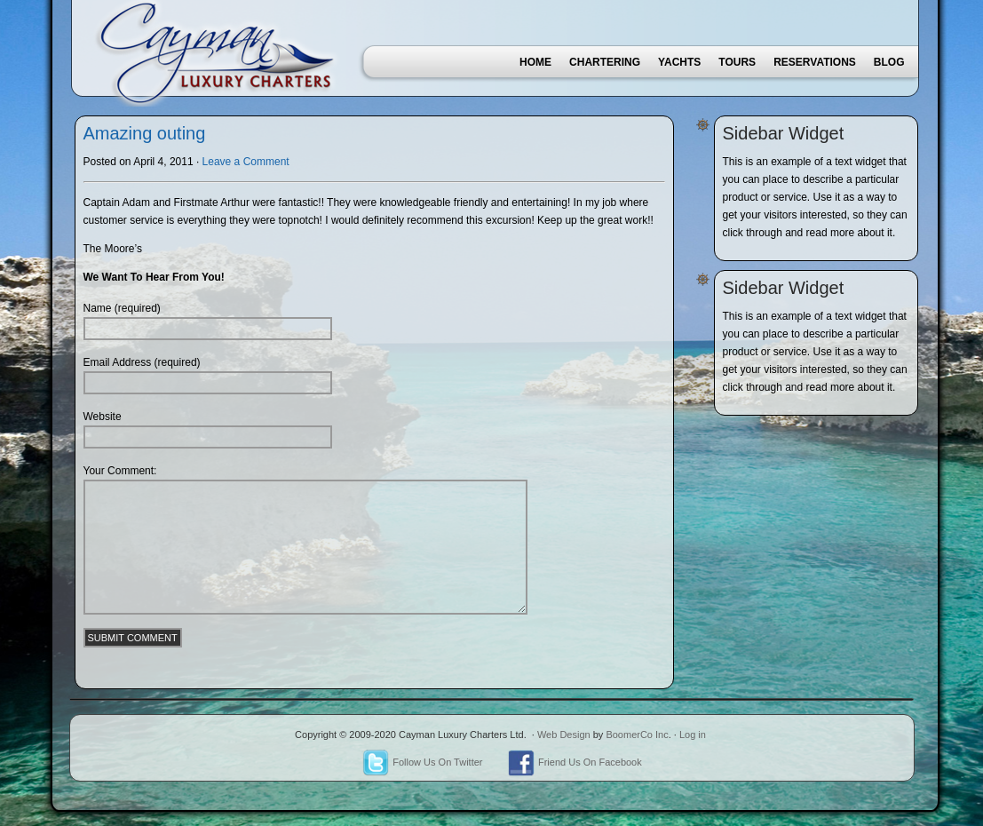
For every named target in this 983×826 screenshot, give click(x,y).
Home (535, 62)
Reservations (814, 62)
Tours (737, 62)
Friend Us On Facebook (575, 762)
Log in (692, 734)
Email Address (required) (142, 362)
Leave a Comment (245, 161)
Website (102, 416)
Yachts (679, 62)
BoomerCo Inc (637, 734)
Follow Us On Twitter (422, 762)
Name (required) (122, 308)
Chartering (604, 62)
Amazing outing (144, 133)
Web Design (564, 734)
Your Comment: (120, 471)
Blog (889, 62)
